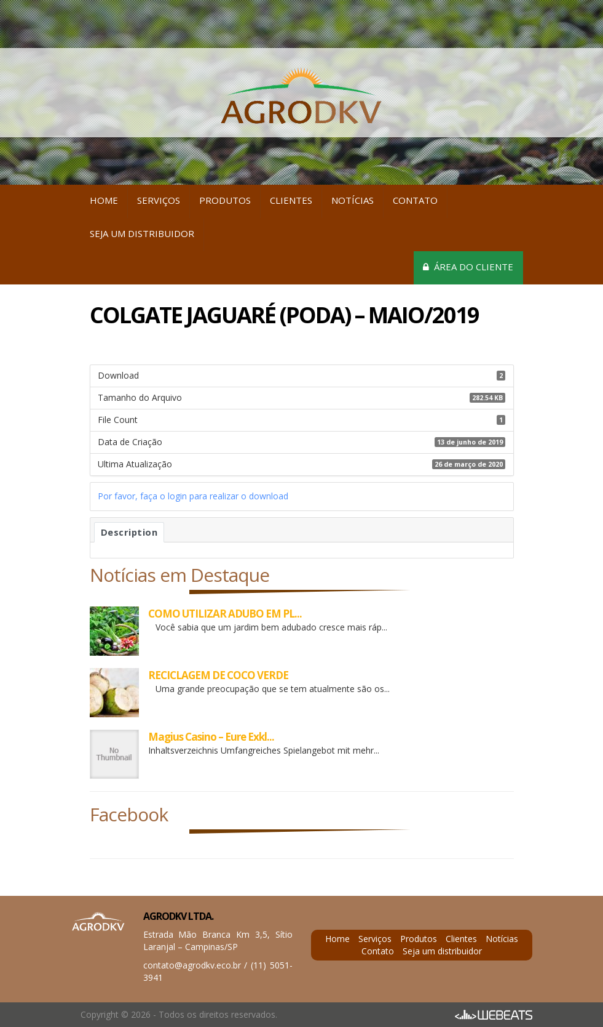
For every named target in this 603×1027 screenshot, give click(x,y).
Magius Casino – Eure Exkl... (211, 737)
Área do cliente (468, 266)
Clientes (291, 200)
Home (104, 200)
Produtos (225, 200)
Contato (415, 200)
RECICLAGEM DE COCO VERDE (218, 675)
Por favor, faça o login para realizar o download (193, 496)
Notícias (352, 200)
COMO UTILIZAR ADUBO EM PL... (225, 613)
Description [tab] (129, 532)
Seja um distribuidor (142, 233)
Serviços (158, 200)
